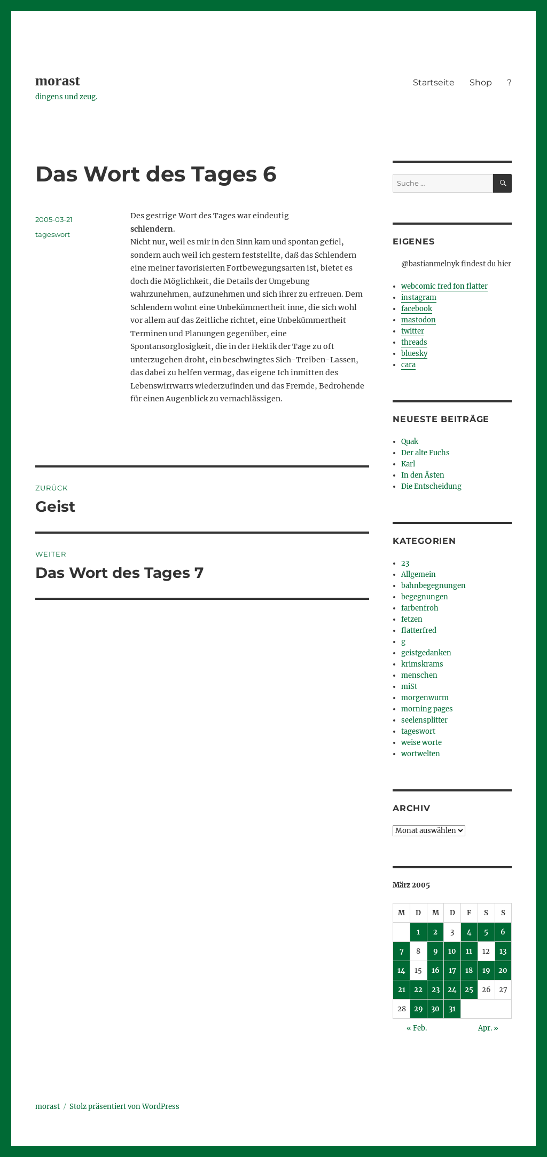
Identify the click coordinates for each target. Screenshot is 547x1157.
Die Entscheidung (431, 486)
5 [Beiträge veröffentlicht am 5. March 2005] (486, 932)
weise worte (421, 742)
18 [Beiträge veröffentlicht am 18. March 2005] (469, 970)
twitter (412, 331)
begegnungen (424, 596)
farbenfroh (420, 608)
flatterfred (418, 630)
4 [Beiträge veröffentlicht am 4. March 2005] (469, 932)
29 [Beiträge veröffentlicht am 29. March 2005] (418, 1008)
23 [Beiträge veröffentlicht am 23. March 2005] (436, 989)
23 (405, 563)
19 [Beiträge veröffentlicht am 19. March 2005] (486, 970)
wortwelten (420, 753)
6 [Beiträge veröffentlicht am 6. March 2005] (503, 932)
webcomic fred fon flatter (444, 286)
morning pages (427, 709)
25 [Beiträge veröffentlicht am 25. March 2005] (469, 989)
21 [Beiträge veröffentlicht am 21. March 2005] (401, 989)
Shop (481, 82)
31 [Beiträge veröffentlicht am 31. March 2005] (452, 1008)
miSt (409, 686)
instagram (418, 297)
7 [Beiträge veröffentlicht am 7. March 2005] (402, 951)
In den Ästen (422, 475)
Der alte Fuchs (425, 452)
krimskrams (422, 664)
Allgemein (418, 574)
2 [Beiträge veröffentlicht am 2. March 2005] (435, 932)
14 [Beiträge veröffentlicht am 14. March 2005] (401, 970)
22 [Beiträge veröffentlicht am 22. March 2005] (418, 989)
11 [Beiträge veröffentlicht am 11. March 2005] (469, 951)
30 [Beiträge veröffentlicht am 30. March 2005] (435, 1008)
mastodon (418, 319)
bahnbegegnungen (433, 585)
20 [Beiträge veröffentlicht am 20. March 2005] (502, 970)
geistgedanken (426, 652)
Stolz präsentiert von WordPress (124, 1106)
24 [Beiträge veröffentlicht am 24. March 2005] (452, 989)
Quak (409, 441)
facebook (416, 308)
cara (408, 364)
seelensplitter (424, 720)
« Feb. (417, 1028)
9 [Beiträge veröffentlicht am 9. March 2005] (435, 951)
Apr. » (488, 1028)
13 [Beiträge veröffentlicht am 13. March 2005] (502, 951)
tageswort (52, 234)
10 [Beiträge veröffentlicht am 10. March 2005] (452, 951)
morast (57, 80)
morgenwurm (425, 697)
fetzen (412, 619)
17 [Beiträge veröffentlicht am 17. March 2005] (452, 970)
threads (414, 342)
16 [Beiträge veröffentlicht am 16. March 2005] (436, 970)
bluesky (414, 353)
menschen (419, 675)
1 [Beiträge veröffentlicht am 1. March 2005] (418, 932)
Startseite (434, 82)
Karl (408, 464)
